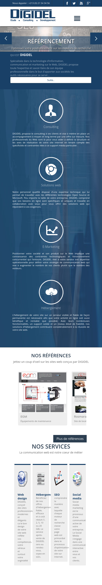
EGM (23, 416)
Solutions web (51, 185)
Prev (20, 519)
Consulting (50, 127)
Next (81, 519)
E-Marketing (51, 247)
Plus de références (70, 439)
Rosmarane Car (85, 416)
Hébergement (51, 308)
